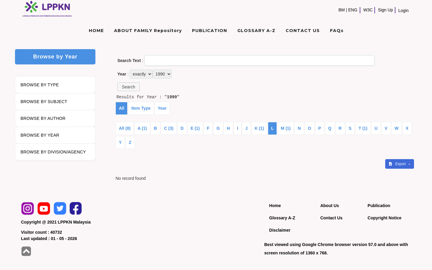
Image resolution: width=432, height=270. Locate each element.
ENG (352, 9)
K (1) (259, 128)
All (121, 108)
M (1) (286, 128)
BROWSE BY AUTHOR (42, 118)
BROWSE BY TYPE (39, 84)
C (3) (168, 128)
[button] (128, 86)
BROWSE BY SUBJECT (43, 101)
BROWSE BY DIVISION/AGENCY (53, 152)
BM (341, 9)
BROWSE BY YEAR (39, 135)
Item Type (141, 108)
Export (397, 164)
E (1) (195, 128)
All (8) (124, 128)
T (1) (363, 128)
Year (162, 108)
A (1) (142, 128)
